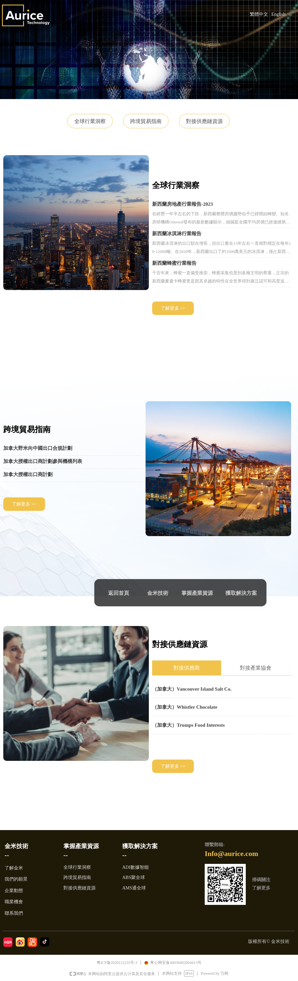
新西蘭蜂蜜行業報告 (174, 263)
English (278, 14)
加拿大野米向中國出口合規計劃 (37, 448)
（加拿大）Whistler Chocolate (184, 707)
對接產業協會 (255, 668)
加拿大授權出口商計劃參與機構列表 (42, 461)
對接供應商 (186, 668)
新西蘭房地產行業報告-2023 (182, 204)
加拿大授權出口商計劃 (28, 474)
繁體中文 (259, 14)
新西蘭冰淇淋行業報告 (176, 233)
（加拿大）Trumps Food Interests (188, 725)
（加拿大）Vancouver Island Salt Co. (192, 689)
